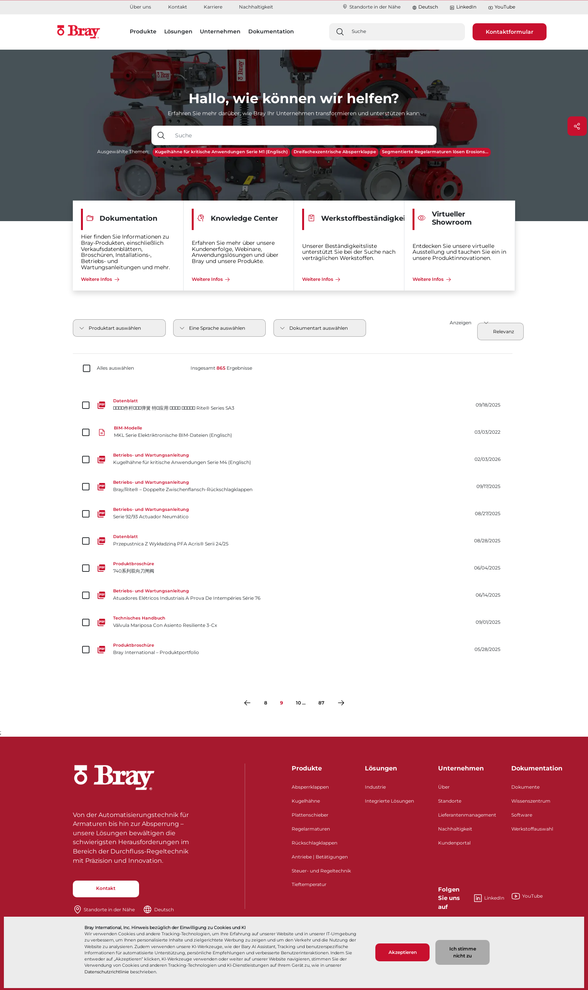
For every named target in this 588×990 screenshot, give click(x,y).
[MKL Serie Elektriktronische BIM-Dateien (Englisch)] (294, 432)
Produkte (307, 768)
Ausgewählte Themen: (123, 151)
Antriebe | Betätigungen (320, 857)
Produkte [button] (143, 31)
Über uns (140, 7)
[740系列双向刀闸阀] (294, 568)
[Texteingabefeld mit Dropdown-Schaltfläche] (303, 135)
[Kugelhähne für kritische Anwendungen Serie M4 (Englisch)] (294, 459)
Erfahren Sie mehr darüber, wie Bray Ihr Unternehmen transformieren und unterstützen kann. (294, 113)
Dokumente (525, 787)
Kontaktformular (509, 31)
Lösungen (381, 768)
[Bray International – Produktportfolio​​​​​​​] (294, 649)
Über (444, 787)
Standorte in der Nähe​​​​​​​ (371, 7)
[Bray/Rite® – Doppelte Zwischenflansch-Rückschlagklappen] (294, 486)
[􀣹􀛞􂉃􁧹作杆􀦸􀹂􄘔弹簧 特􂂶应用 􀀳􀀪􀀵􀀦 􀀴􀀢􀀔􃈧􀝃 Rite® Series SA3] (294, 405)
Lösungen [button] (178, 31)
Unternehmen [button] (220, 31)
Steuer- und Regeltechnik (321, 871)
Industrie (375, 787)
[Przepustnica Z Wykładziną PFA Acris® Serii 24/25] (294, 540)
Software (521, 815)
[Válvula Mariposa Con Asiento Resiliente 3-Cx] (294, 622)
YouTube (501, 7)
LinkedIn (463, 7)
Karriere (213, 7)
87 (321, 703)
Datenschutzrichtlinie (106, 971)
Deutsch (428, 7)
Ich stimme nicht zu (462, 952)
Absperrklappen (310, 787)
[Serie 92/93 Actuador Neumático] (294, 513)
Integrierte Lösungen (389, 801)
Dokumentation (536, 768)
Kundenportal (454, 843)
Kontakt (177, 7)
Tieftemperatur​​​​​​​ (309, 884)
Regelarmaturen (311, 829)
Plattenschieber (310, 815)
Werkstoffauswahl (532, 829)
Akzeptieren (403, 952)
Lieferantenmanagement (467, 815)
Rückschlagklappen (314, 843)
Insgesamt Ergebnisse (221, 368)
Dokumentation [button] (271, 31)
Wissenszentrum (530, 801)
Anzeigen (460, 322)
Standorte (449, 801)
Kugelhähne (306, 801)
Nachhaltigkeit (256, 7)
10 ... (301, 703)
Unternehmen (461, 768)
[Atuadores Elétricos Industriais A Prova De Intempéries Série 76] (294, 595)
